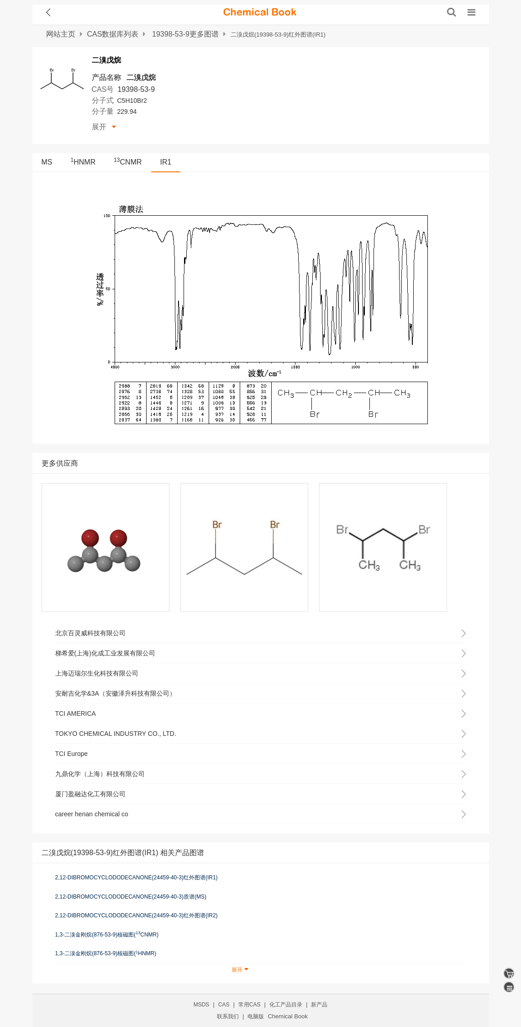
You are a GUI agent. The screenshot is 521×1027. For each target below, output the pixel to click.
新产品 (319, 1004)
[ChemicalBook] (259, 12)
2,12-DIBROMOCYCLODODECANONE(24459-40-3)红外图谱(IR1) (136, 877)
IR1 (166, 162)
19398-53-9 (136, 89)
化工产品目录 (285, 1004)
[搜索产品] (451, 12)
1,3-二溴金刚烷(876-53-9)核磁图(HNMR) (106, 953)
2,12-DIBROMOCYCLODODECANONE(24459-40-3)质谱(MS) (130, 897)
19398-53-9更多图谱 (185, 34)
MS (47, 162)
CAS (224, 1004)
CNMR (128, 162)
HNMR (83, 162)
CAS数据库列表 (113, 34)
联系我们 (228, 1016)
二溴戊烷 (141, 77)
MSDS (202, 1004)
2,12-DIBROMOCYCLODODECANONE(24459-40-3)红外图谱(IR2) (136, 915)
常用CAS (249, 1004)
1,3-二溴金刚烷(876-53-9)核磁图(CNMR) (107, 934)
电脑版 (255, 1016)
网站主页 (60, 34)
